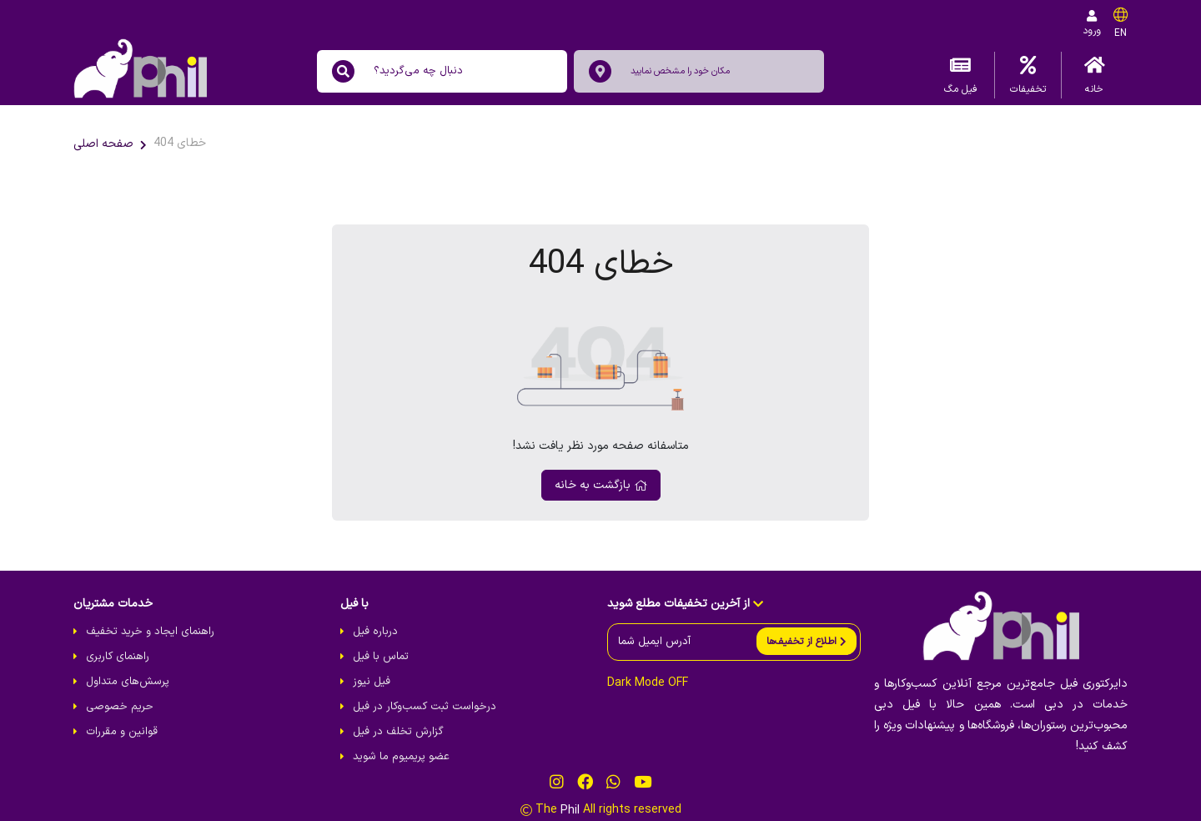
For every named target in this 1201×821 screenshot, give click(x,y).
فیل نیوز (371, 681)
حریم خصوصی (119, 706)
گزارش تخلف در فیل (398, 731)
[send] (806, 641)
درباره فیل (375, 631)
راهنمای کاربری (117, 656)
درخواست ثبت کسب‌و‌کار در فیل (424, 706)
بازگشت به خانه (601, 485)
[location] (600, 71)
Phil (570, 810)
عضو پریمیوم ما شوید (401, 756)
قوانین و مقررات (122, 731)
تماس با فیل (381, 656)
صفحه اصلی (103, 144)
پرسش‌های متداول (127, 681)
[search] (343, 71)
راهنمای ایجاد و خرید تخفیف (150, 631)
